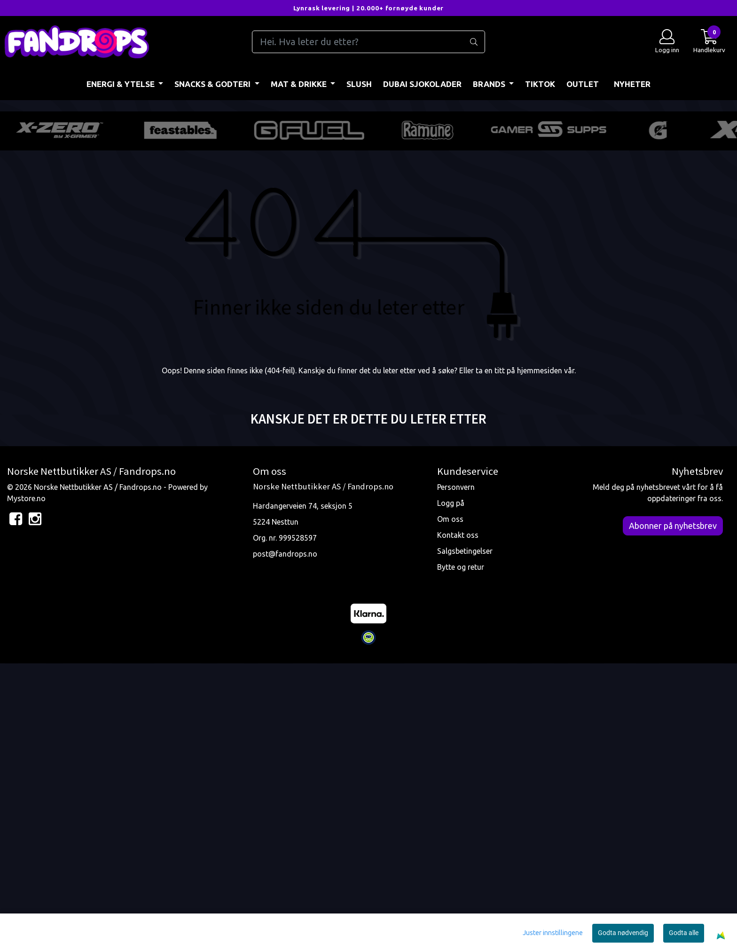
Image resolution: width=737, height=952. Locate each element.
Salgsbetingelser (465, 839)
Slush (359, 83)
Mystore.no (26, 786)
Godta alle (683, 932)
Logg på (450, 791)
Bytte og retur (460, 855)
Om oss (450, 807)
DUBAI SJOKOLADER (422, 83)
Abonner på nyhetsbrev (673, 813)
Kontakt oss (457, 823)
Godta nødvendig (623, 932)
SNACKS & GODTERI (213, 83)
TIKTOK (540, 83)
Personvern (456, 775)
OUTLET (582, 83)
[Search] (368, 42)
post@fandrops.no (285, 842)
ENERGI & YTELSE (121, 83)
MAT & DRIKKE (300, 83)
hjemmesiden (539, 658)
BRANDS (490, 83)
